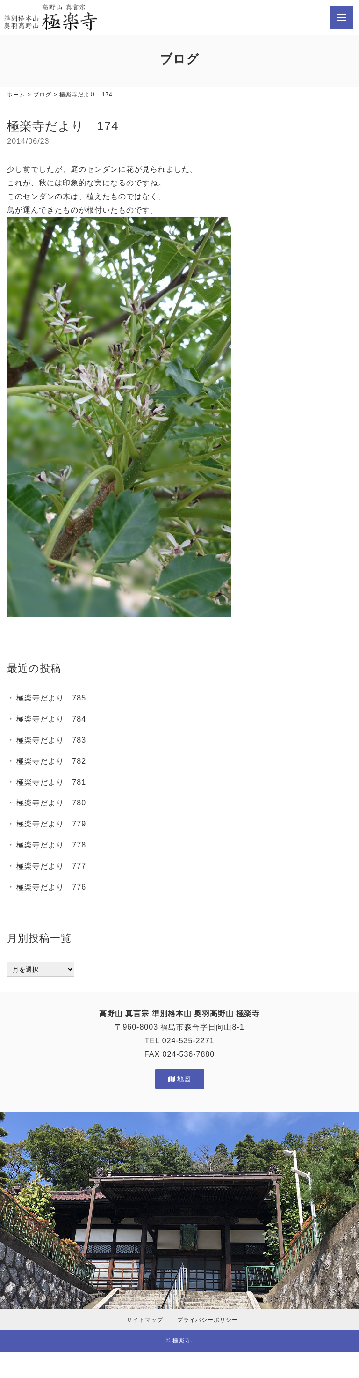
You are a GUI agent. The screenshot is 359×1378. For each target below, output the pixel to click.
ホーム (16, 94)
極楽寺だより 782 (51, 761)
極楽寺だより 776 (51, 887)
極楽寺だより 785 (51, 698)
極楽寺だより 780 (51, 803)
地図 (179, 1079)
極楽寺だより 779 (51, 824)
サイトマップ (145, 1320)
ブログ (42, 94)
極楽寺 (181, 1340)
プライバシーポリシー (207, 1320)
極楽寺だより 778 (51, 845)
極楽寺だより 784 (51, 719)
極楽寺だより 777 (51, 866)
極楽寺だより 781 (51, 782)
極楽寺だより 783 (51, 740)
